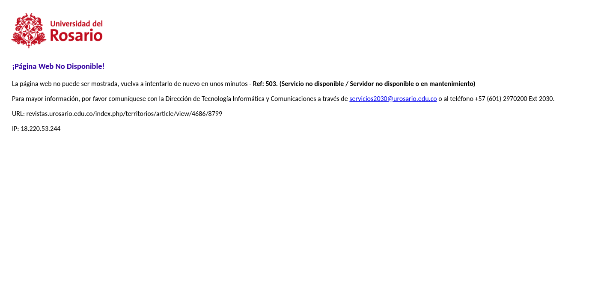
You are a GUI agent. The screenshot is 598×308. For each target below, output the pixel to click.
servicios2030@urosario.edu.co (393, 99)
